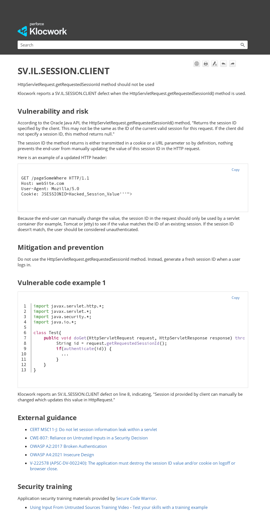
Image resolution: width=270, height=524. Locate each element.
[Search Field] (133, 45)
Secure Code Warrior (136, 498)
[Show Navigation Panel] (244, 29)
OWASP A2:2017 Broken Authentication (68, 446)
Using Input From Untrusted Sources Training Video (79, 507)
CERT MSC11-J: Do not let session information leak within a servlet (93, 429)
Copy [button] (236, 169)
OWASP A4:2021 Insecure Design (62, 454)
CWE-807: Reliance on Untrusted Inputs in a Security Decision (89, 438)
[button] (243, 45)
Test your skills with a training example (170, 507)
